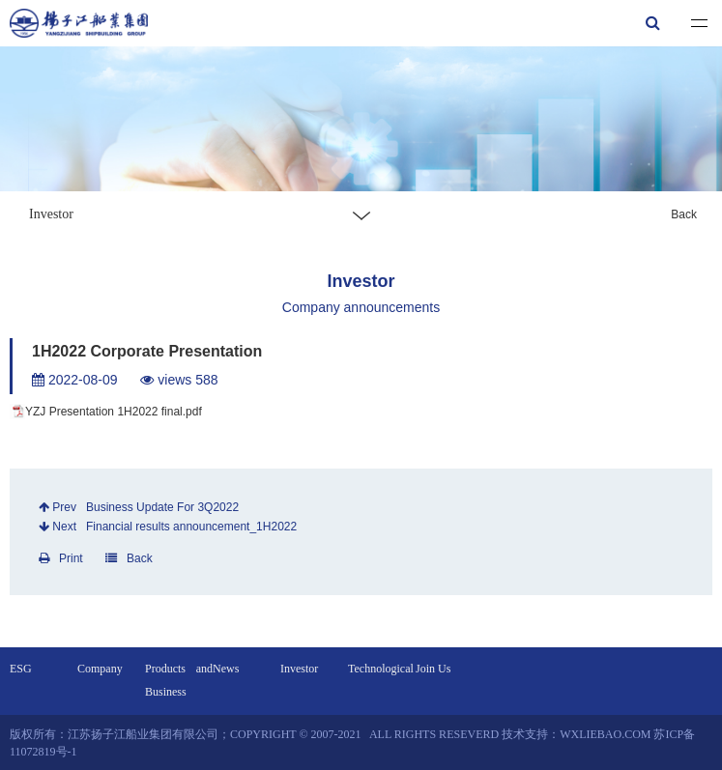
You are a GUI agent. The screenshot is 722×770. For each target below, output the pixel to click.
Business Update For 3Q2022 (162, 507)
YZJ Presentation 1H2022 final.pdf (113, 411)
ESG (21, 668)
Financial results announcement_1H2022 (191, 526)
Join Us (433, 668)
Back (684, 214)
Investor (299, 668)
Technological (381, 668)
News (226, 668)
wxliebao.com (605, 734)
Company (100, 668)
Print (61, 558)
